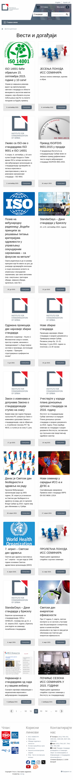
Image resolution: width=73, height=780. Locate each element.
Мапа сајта (31, 739)
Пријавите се (67, 771)
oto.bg (22, 774)
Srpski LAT (66, 2)
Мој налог (63, 7)
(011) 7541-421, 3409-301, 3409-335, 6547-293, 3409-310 (60, 739)
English (57, 2)
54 (46, 711)
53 (41, 711)
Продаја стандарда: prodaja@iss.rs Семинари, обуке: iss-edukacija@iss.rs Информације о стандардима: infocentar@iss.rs (60, 752)
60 (56, 711)
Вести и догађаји (11, 29)
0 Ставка (42, 7)
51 (31, 711)
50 (26, 711)
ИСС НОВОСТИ (33, 737)
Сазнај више (26, 107)
